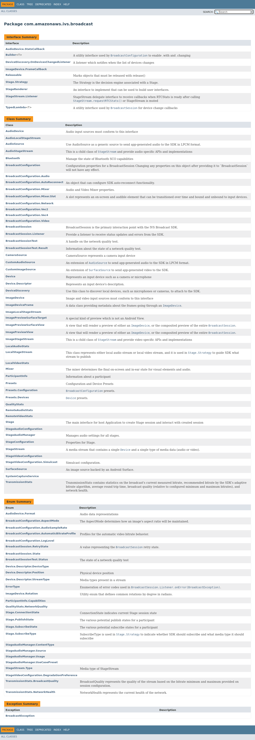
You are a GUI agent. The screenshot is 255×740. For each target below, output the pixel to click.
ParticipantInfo (16, 375)
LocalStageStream (19, 352)
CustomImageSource (21, 269)
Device (10, 276)
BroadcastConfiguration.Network (30, 203)
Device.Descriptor (19, 283)
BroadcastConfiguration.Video (27, 220)
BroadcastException (20, 715)
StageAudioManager (20, 434)
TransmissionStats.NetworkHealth (30, 691)
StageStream (15, 449)
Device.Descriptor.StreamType (28, 579)
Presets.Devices (17, 397)
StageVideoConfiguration (24, 456)
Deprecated (43, 4)
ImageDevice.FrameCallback (26, 69)
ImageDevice (15, 297)
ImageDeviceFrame (19, 304)
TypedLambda (16, 107)
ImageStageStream (20, 339)
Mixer (10, 368)
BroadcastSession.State (23, 553)
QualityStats (15, 404)
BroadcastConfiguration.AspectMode (32, 520)
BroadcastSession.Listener (25, 233)
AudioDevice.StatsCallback (25, 49)
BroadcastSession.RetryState (27, 546)
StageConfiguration (20, 441)
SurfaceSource (16, 469)
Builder (11, 54)
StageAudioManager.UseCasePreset (32, 662)
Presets (11, 383)
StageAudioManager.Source (26, 650)
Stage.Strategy (17, 81)
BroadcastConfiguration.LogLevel (30, 540)
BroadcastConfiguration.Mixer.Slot (31, 196)
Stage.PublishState (20, 619)
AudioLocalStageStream (23, 138)
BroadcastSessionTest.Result (27, 248)
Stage (10, 421)
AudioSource (15, 143)
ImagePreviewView (19, 332)
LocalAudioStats (17, 346)
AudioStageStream (19, 151)
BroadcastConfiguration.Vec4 (27, 215)
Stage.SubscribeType (21, 633)
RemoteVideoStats (19, 416)
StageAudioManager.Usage (25, 656)
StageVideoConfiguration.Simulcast (31, 462)
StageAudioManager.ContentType (30, 644)
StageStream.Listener (22, 96)
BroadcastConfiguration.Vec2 (27, 209)
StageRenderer (16, 89)
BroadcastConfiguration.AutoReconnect (34, 182)
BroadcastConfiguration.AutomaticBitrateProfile (41, 533)
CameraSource (16, 255)
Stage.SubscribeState (21, 626)
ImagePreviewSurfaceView (25, 324)
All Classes (9, 11)
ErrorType (13, 586)
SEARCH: (208, 12)
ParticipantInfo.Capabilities (26, 600)
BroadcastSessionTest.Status (27, 559)
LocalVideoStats (17, 363)
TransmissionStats (19, 481)
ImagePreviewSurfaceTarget (26, 317)
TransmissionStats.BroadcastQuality (32, 681)
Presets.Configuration (21, 390)
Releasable (14, 74)
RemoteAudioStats (19, 410)
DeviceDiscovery (18, 290)
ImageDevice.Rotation (22, 593)
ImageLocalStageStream (23, 311)
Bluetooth (13, 158)
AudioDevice (15, 131)
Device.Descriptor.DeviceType (27, 566)
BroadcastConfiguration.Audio (28, 176)
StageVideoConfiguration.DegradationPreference (41, 675)
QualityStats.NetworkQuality (27, 606)
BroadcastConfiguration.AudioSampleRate (36, 527)
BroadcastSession (18, 226)
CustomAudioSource (20, 262)
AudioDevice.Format (20, 513)
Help (66, 4)
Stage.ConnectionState (22, 612)
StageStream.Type (19, 668)
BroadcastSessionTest (21, 240)
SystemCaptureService (22, 476)
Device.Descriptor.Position (25, 572)
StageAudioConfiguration (24, 428)
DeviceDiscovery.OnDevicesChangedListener (38, 61)
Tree (30, 4)
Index (57, 4)
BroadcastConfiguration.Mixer (27, 189)
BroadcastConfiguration (23, 165)
